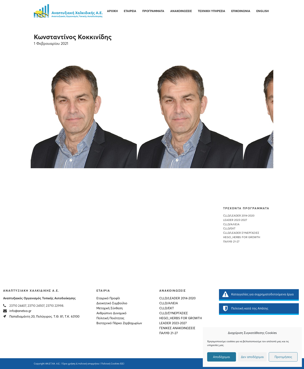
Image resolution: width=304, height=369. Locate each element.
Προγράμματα (153, 11)
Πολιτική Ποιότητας (110, 318)
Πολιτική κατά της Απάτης (245, 308)
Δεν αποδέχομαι (252, 357)
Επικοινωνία (240, 11)
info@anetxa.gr (20, 311)
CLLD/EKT (229, 228)
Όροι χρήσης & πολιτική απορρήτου (80, 363)
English (262, 11)
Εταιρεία (130, 11)
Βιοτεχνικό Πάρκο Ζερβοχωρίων (119, 323)
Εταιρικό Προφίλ (108, 298)
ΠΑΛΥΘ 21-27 (231, 241)
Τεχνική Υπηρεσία (211, 11)
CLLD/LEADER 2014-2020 (238, 215)
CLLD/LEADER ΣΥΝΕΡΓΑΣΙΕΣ (241, 232)
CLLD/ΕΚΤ (166, 308)
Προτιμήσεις (283, 357)
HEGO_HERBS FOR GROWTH (241, 237)
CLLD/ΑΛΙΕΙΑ (231, 224)
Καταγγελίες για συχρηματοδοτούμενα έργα (258, 294)
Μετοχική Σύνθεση (109, 308)
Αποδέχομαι (221, 357)
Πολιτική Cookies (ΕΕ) (112, 363)
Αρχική (112, 11)
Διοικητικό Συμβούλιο (111, 303)
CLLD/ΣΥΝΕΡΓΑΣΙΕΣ (173, 313)
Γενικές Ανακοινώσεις (177, 328)
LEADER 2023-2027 (235, 220)
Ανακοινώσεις (181, 11)
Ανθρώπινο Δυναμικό (111, 313)
